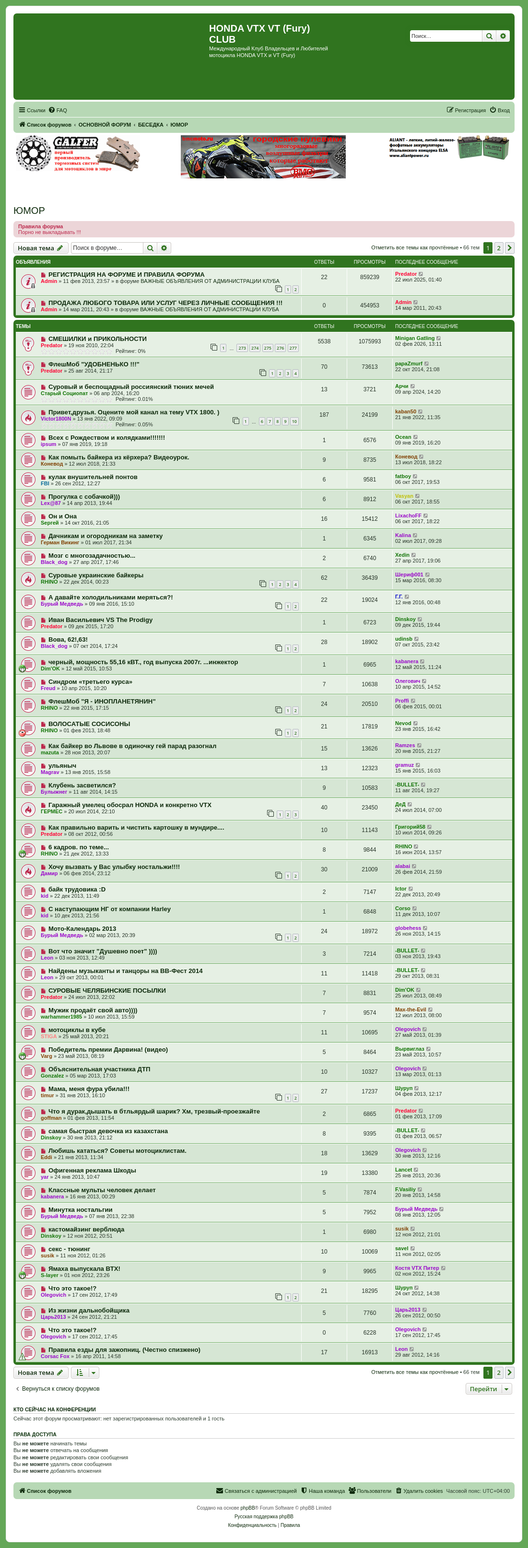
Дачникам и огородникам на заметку (105, 535)
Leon (47, 958)
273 (242, 348)
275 (267, 348)
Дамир (49, 873)
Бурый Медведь (62, 604)
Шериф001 (409, 574)
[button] (510, 248)
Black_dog (54, 562)
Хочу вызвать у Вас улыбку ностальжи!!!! (114, 866)
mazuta (50, 752)
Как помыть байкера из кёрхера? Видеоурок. (118, 457)
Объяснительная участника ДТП (99, 1069)
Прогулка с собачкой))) (84, 496)
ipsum (48, 444)
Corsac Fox (55, 1356)
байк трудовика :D (77, 889)
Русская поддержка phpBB (264, 1516)
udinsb (403, 639)
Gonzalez (52, 1076)
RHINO (49, 582)
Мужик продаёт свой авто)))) (93, 1010)
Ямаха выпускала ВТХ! (84, 1268)
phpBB (248, 1508)
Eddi (46, 1157)
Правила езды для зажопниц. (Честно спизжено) (124, 1349)
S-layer (50, 1275)
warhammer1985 (61, 1017)
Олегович (407, 681)
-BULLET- (407, 784)
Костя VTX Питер (417, 1268)
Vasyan (404, 496)
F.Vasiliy (405, 1189)
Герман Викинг (60, 542)
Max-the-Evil (410, 1009)
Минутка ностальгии (80, 1209)
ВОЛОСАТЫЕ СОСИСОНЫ (89, 723)
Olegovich (408, 1029)
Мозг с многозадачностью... (91, 555)
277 (293, 348)
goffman (51, 1118)
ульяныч (62, 765)
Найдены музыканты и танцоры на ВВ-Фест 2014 (125, 970)
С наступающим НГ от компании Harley (109, 909)
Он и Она (62, 516)
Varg (46, 1056)
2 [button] (499, 248)
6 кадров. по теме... (78, 847)
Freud (48, 688)
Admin (49, 281)
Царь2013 (53, 1317)
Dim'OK (50, 668)
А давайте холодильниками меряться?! (110, 597)
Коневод (52, 464)
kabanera (406, 661)
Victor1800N (56, 419)
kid (44, 896)
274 (254, 348)
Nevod (403, 723)
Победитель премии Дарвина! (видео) (108, 1049)
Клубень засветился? (82, 785)
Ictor (401, 888)
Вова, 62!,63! (68, 639)
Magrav (50, 772)
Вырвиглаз (409, 1049)
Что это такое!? (72, 1288)
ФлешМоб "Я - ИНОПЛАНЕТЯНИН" (102, 701)
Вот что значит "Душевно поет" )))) (102, 951)
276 (280, 348)
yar (45, 1177)
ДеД (400, 804)
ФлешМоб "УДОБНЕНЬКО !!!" (94, 364)
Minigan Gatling (415, 338)
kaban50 (405, 411)
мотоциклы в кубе (77, 1029)
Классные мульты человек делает (102, 1190)
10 (294, 421)
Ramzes (405, 745)
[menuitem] (57, 110)
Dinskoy (405, 619)
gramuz (404, 765)
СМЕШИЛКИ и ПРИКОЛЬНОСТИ (97, 338)
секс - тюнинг (69, 1249)
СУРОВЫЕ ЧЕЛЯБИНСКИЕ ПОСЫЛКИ (107, 990)
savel (402, 1248)
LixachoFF (408, 515)
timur (47, 1095)
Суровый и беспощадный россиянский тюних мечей (131, 386)
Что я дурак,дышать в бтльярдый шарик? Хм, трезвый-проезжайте (154, 1111)
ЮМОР (29, 210)
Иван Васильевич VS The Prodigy (100, 619)
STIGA (49, 1036)
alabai (402, 866)
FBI (45, 483)
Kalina (403, 535)
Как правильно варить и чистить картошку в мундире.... (136, 827)
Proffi (402, 701)
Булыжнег (54, 792)
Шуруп (403, 1088)
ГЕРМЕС (51, 811)
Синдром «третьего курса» (90, 681)
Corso (403, 908)
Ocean (403, 437)
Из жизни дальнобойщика (88, 1310)
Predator (406, 274)
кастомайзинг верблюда (86, 1229)
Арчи (402, 386)
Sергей (50, 523)
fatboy (403, 476)
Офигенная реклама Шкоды (92, 1170)
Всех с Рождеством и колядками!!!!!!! (106, 437)
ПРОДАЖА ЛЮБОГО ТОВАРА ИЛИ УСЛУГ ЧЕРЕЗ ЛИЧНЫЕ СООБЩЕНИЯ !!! (165, 302)
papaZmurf (408, 363)
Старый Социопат (64, 393)
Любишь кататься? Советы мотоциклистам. (117, 1150)
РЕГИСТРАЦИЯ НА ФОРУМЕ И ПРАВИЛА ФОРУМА (126, 274)
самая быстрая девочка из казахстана (108, 1131)
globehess (408, 928)
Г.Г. (399, 596)
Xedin (402, 555)
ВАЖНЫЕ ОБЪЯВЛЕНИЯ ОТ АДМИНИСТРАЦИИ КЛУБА (210, 281)
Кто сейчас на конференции (54, 1409)
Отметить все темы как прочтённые (414, 247)
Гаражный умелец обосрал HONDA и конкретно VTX (129, 805)
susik (402, 1228)
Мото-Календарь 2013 (82, 928)
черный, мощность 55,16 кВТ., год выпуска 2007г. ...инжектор (143, 662)
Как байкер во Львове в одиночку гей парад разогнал (132, 746)
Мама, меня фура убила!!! (88, 1088)
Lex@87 (51, 503)
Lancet (403, 1170)
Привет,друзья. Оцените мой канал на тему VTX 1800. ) (133, 412)
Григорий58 (410, 827)
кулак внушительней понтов (93, 477)
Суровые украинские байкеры (95, 575)
